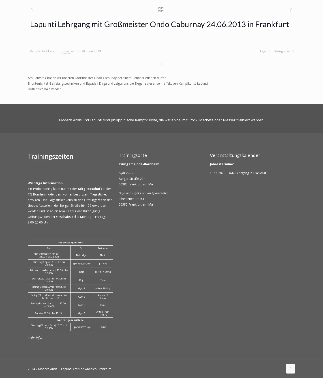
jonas (66, 51)
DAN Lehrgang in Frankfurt (246, 173)
